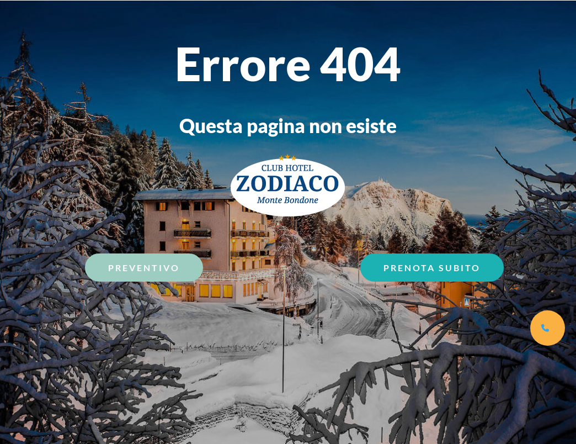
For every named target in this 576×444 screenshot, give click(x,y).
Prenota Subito (432, 267)
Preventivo (144, 267)
